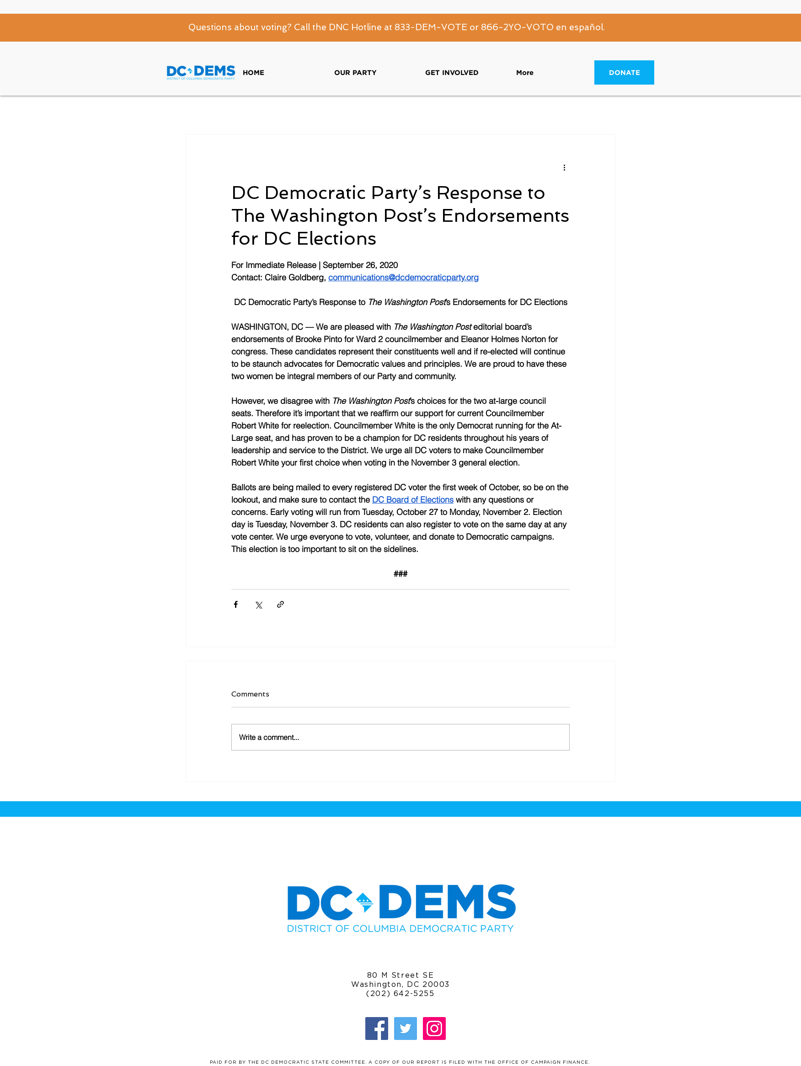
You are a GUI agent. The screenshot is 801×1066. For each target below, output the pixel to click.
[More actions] (564, 167)
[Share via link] (280, 604)
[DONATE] (624, 72)
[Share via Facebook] (235, 604)
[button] (372, 72)
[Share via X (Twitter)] (258, 604)
